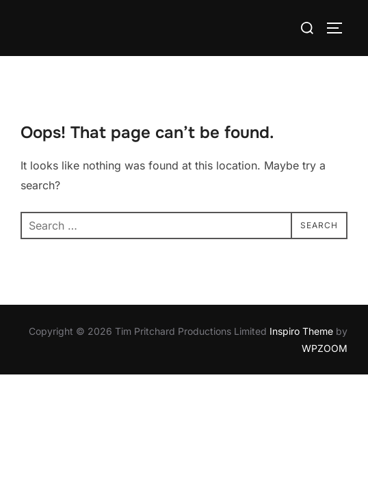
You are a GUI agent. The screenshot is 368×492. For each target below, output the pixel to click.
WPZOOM (324, 348)
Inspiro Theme (301, 331)
